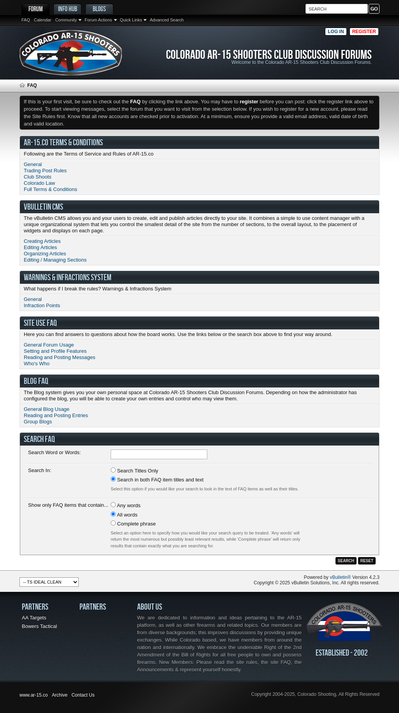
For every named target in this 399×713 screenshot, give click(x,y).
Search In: (39, 470)
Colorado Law (39, 183)
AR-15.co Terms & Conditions (63, 142)
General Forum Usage (49, 345)
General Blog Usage (46, 409)
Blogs (99, 8)
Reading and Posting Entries (56, 415)
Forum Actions (98, 20)
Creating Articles (42, 241)
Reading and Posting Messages (59, 357)
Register (364, 31)
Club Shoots (37, 177)
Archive (59, 695)
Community (66, 20)
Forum (35, 8)
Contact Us (82, 695)
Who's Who (36, 363)
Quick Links (131, 20)
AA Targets (34, 618)
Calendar (42, 20)
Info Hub (67, 8)
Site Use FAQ (40, 322)
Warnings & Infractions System (67, 277)
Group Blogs (38, 422)
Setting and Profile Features (55, 351)
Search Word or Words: (54, 452)
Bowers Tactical (39, 626)
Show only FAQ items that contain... (68, 505)
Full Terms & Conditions (50, 189)
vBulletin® (340, 577)
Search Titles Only (134, 470)
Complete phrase (133, 523)
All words (124, 514)
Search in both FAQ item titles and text (157, 479)
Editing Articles (40, 247)
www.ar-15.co (33, 695)
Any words (126, 505)
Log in (336, 31)
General (33, 164)
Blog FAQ (36, 381)
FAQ (25, 20)
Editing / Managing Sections (55, 260)
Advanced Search (167, 20)
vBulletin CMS (43, 206)
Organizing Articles (45, 254)
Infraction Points (42, 305)
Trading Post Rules (45, 170)
